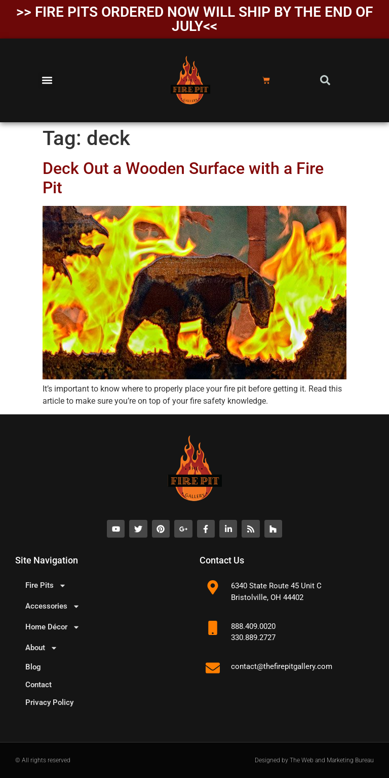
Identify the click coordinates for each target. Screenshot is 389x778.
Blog (33, 666)
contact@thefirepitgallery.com (281, 666)
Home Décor (52, 627)
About (41, 648)
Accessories (52, 606)
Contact (38, 684)
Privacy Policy (49, 702)
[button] (46, 80)
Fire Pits (45, 585)
